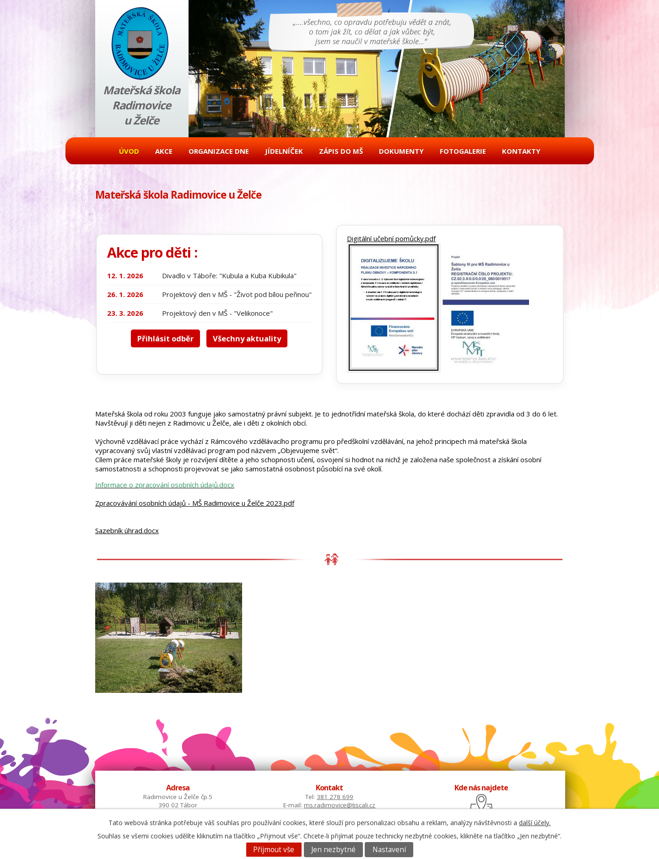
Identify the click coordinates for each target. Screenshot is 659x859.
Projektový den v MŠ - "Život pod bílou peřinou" (237, 294)
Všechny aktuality (247, 338)
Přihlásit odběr (165, 338)
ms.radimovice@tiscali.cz (339, 805)
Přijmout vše (273, 849)
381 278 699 (335, 797)
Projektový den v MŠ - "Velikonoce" (217, 313)
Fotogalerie (463, 151)
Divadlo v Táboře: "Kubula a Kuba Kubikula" (229, 275)
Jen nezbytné (333, 849)
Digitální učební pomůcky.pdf (391, 238)
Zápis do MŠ (341, 151)
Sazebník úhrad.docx (127, 530)
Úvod (129, 151)
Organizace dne (219, 151)
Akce (164, 151)
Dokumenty (401, 151)
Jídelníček (284, 151)
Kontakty (521, 151)
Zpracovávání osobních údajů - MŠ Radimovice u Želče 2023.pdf (194, 503)
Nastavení (389, 849)
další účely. (535, 822)
